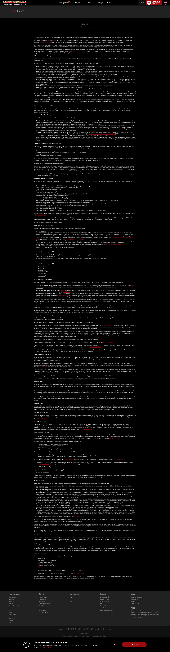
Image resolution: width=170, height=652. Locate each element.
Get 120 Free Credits (136, 597)
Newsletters (103, 608)
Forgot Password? (105, 599)
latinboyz (99, 3)
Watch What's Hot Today (14, 606)
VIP (9, 610)
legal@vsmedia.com (40, 215)
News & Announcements (106, 610)
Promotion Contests (44, 608)
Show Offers (42, 610)
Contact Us (103, 606)
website (112, 307)
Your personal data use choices (113, 244)
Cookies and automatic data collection (126, 287)
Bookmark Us (134, 599)
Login (142, 2)
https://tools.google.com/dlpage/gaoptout (74, 239)
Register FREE (12, 597)
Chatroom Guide (104, 601)
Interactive (11, 601)
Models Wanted (43, 597)
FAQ (101, 603)
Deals (9, 622)
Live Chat (11, 599)
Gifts (71, 601)
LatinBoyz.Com (135, 603)
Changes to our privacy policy (79, 51)
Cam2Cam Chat (12, 614)
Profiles (88, 3)
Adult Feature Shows (44, 603)
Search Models (43, 599)
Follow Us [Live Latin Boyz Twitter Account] (134, 601)
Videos (77, 3)
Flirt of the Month (43, 612)
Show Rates (42, 601)
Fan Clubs (41, 606)
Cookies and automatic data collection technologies (102, 134)
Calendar (10, 603)
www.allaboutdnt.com (85, 429)
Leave (115, 645)
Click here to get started (137, 618)
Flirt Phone (11, 620)
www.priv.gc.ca (43, 366)
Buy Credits (11, 618)
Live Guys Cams (64, 2)
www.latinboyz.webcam (45, 42)
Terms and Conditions (95, 347)
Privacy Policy (45, 647)
